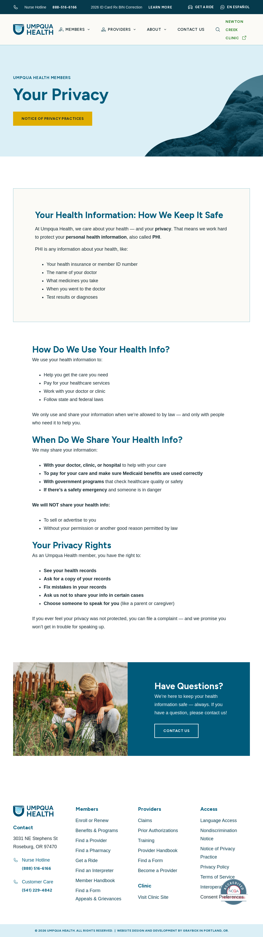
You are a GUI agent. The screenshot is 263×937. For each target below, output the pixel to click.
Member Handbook (95, 880)
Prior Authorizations (158, 830)
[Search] (217, 29)
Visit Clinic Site (153, 897)
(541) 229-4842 (37, 890)
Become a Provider (157, 870)
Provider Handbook (157, 850)
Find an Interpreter (95, 870)
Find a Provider (91, 840)
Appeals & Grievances (98, 898)
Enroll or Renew (92, 820)
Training (146, 840)
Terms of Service (217, 877)
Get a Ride (87, 860)
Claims (145, 820)
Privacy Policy (214, 867)
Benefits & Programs (97, 830)
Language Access (218, 820)
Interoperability (215, 887)
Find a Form (88, 890)
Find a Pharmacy (93, 850)
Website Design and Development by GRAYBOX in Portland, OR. (173, 930)
